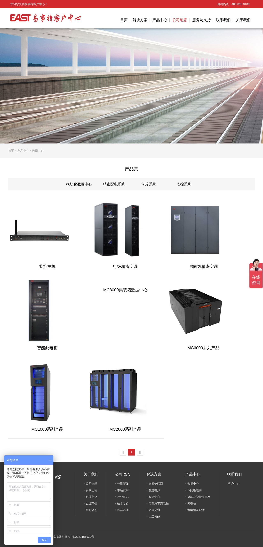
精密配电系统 (114, 184)
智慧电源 (154, 490)
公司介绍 (91, 483)
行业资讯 (123, 496)
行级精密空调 (125, 266)
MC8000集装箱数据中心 (125, 290)
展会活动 (123, 510)
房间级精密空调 (203, 266)
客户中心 (234, 483)
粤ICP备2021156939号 (79, 536)
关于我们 (243, 20)
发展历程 (91, 490)
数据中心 (38, 150)
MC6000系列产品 (203, 348)
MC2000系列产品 (125, 429)
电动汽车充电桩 (159, 503)
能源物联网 (156, 483)
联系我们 (223, 20)
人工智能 (154, 516)
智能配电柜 (47, 348)
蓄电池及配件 (196, 510)
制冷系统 (149, 184)
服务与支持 (201, 20)
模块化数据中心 (79, 184)
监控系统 (183, 184)
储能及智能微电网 (198, 496)
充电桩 (191, 503)
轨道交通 (154, 510)
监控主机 (47, 266)
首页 (124, 20)
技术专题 (123, 503)
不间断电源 (194, 490)
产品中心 (159, 20)
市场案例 (123, 490)
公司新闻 (123, 483)
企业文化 (91, 496)
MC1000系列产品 (47, 429)
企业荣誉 (91, 503)
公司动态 (179, 20)
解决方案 (140, 20)
